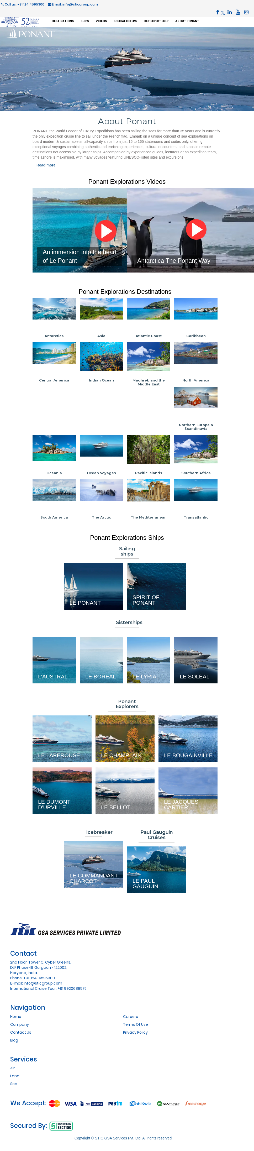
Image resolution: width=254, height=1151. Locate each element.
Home (15, 1016)
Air (12, 1068)
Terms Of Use (135, 1024)
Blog (14, 1040)
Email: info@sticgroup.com (73, 4)
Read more (45, 165)
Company (19, 1024)
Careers (130, 1016)
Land (14, 1076)
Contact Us (20, 1032)
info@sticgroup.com (43, 983)
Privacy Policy (135, 1032)
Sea (13, 1083)
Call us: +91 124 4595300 (22, 4)
